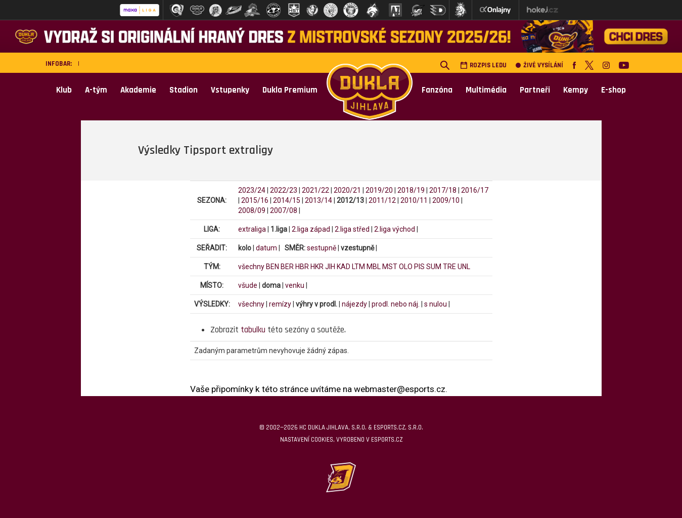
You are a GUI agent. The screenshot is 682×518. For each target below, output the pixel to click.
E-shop (613, 90)
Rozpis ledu (483, 65)
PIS (419, 267)
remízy (280, 304)
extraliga (252, 229)
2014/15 (286, 200)
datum (266, 248)
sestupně (321, 248)
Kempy (575, 90)
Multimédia (486, 90)
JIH (330, 267)
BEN (272, 267)
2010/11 (414, 200)
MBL (374, 267)
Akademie (138, 90)
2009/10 (446, 200)
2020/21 (347, 190)
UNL (464, 267)
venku (294, 285)
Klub (64, 90)
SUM (433, 267)
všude (247, 285)
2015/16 (254, 200)
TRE (449, 267)
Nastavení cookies (306, 440)
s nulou (435, 304)
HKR (317, 267)
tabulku (253, 329)
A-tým (96, 90)
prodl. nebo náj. (396, 304)
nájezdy (354, 304)
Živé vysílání (539, 65)
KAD (343, 267)
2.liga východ (394, 229)
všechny (251, 267)
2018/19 (411, 190)
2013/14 (318, 200)
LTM (358, 267)
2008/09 (251, 210)
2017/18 (443, 190)
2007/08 (283, 210)
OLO (406, 267)
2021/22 (315, 190)
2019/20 (379, 190)
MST (389, 267)
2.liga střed (352, 229)
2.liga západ (311, 229)
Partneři (535, 90)
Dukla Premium (289, 90)
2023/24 (251, 190)
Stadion (183, 90)
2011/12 (382, 200)
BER (287, 267)
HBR (302, 267)
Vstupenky (230, 90)
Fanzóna (437, 90)
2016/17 (474, 190)
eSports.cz (386, 440)
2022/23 (283, 190)
